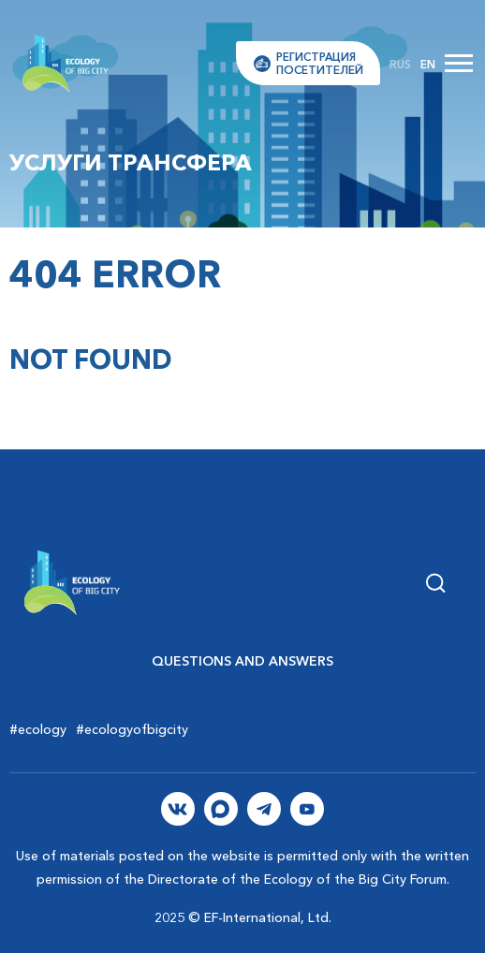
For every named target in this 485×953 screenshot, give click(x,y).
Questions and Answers (242, 660)
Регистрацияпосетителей (319, 63)
